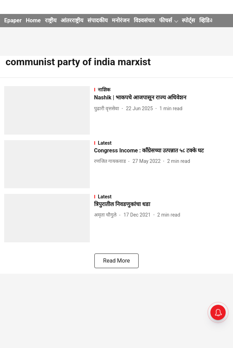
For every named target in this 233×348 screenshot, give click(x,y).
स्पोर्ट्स (188, 20)
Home (33, 20)
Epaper (13, 20)
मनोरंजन (121, 20)
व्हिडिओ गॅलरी (213, 20)
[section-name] (161, 89)
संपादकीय (97, 20)
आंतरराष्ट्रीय (72, 20)
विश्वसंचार (144, 20)
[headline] (161, 97)
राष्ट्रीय (50, 20)
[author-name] (108, 108)
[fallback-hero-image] (49, 110)
